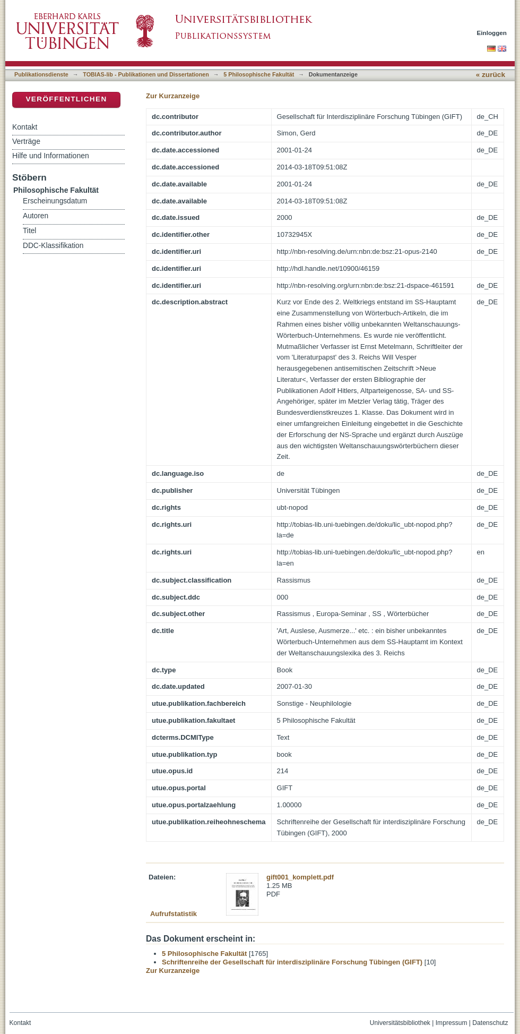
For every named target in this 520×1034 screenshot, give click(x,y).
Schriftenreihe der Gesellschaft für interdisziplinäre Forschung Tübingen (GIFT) (292, 962)
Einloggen (492, 32)
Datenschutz (490, 1023)
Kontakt (24, 127)
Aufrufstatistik (173, 914)
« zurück (490, 75)
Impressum (451, 1023)
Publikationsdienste (41, 74)
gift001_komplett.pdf (300, 877)
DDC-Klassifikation (53, 246)
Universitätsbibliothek (400, 1023)
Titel (29, 231)
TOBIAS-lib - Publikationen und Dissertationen (146, 74)
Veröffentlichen (66, 99)
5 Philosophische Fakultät (258, 74)
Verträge (26, 141)
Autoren (35, 216)
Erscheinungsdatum (55, 201)
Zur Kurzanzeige (173, 96)
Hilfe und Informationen (50, 155)
